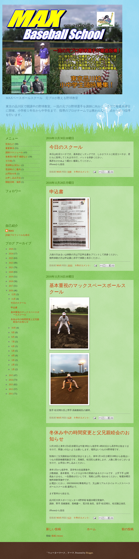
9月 (13, 332)
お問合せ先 (10, 174)
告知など (9, 144)
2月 (13, 365)
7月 (13, 342)
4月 (13, 355)
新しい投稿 (53, 529)
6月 (13, 346)
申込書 (56, 191)
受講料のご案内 (13, 169)
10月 (13, 328)
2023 (11, 258)
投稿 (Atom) (57, 536)
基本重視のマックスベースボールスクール (25, 313)
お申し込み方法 (13, 178)
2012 (11, 389)
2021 (11, 267)
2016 (11, 290)
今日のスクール (66, 147)
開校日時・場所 (13, 182)
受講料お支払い (13, 165)
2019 (11, 277)
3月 (13, 360)
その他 (8, 161)
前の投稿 (128, 529)
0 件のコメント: (82, 172)
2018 (11, 281)
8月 (13, 337)
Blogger (89, 553)
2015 (11, 375)
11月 (13, 299)
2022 (11, 263)
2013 (11, 384)
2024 (11, 253)
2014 (11, 380)
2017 (11, 286)
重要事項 (9, 148)
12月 (13, 294)
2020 (11, 272)
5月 (13, 351)
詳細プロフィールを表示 (17, 235)
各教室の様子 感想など (16, 157)
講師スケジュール (14, 152)
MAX (11, 231)
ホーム (91, 529)
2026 (11, 249)
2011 (11, 394)
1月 (13, 369)
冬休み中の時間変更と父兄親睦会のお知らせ (25, 320)
